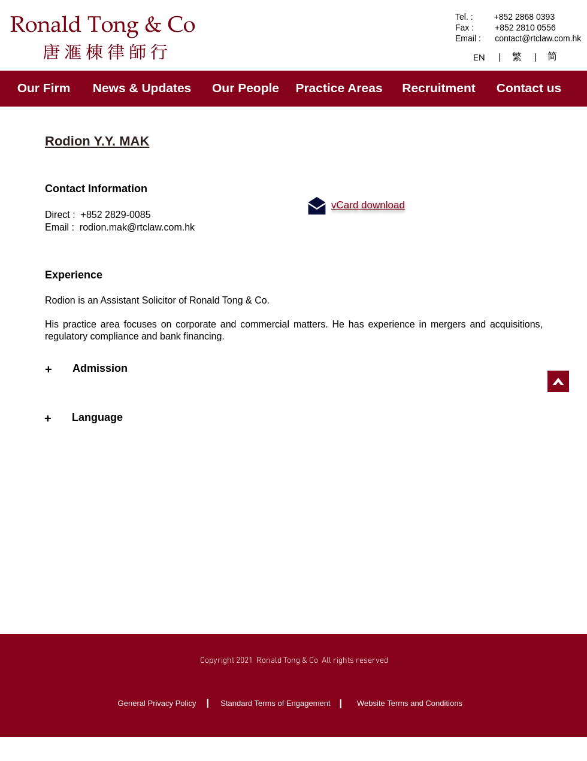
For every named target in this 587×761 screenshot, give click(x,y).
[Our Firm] (45, 88)
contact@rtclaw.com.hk (538, 38)
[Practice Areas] (340, 88)
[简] (554, 56)
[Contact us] (530, 88)
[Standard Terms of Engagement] (277, 703)
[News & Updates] (143, 88)
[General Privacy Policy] (158, 703)
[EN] (480, 57)
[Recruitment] (440, 88)
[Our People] (247, 88)
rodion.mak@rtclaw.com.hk (137, 227)
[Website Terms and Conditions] (411, 703)
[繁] (518, 57)
